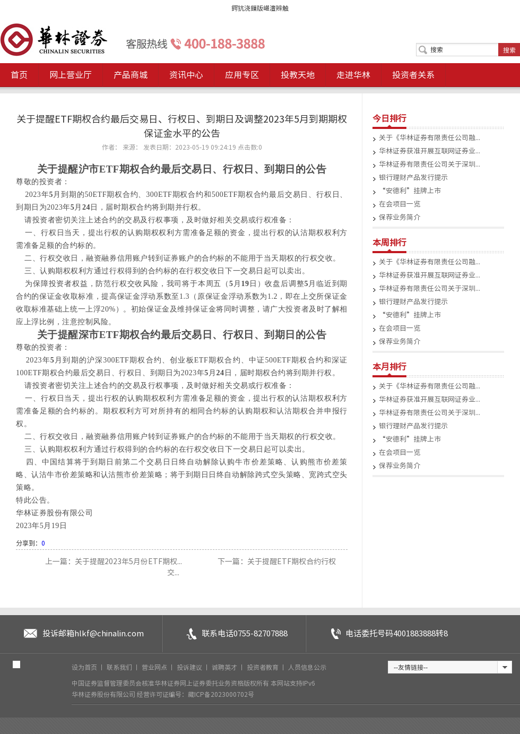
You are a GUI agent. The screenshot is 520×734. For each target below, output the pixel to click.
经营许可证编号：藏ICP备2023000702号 (195, 694)
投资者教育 (263, 667)
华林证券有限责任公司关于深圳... (429, 164)
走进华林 (353, 75)
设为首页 (85, 667)
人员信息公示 (307, 667)
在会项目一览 (399, 204)
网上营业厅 (70, 75)
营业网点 (155, 667)
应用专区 (242, 75)
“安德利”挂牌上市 (410, 190)
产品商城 (131, 75)
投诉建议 (190, 667)
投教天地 (298, 75)
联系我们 (120, 667)
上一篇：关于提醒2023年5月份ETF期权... (114, 561)
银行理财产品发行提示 (413, 177)
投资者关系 (413, 75)
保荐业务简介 (399, 217)
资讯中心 (186, 75)
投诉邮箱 (93, 633)
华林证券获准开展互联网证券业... (429, 151)
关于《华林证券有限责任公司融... (429, 137)
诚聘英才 (225, 667)
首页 (19, 75)
